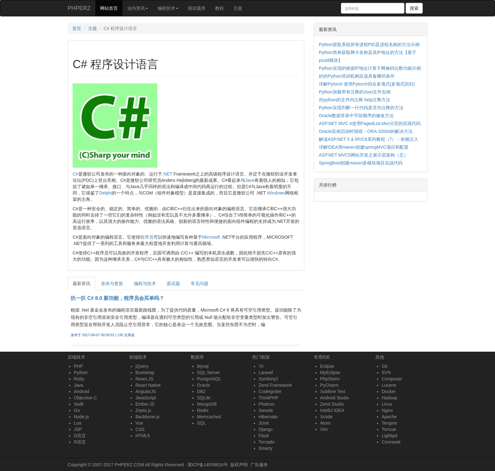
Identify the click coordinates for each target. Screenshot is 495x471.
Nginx (387, 410)
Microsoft (211, 237)
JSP (78, 429)
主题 (237, 8)
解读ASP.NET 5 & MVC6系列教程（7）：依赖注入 (368, 139)
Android (81, 391)
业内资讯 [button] (137, 8)
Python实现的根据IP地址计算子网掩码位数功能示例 (370, 68)
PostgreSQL (209, 378)
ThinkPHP (268, 397)
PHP (78, 366)
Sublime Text (332, 391)
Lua (77, 423)
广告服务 (259, 464)
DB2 (201, 391)
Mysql (203, 366)
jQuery (141, 366)
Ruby (79, 378)
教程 (219, 8)
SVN (386, 372)
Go (77, 410)
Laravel (266, 372)
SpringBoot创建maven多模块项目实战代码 (361, 162)
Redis (202, 410)
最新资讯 (81, 283)
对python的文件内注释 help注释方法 (354, 99)
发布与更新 (112, 283)
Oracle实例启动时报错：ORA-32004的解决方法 (366, 131)
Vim (324, 429)
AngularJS (145, 391)
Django (265, 429)
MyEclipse (330, 372)
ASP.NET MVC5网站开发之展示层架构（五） (363, 155)
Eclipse (327, 366)
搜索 (414, 8)
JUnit (264, 423)
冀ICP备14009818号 (208, 464)
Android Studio (334, 397)
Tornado (267, 441)
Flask (264, 435)
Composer (392, 378)
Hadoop (389, 397)
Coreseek (391, 441)
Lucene (389, 385)
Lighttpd (389, 435)
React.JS (144, 378)
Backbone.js (147, 416)
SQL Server (208, 372)
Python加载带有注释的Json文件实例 (355, 91)
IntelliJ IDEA (332, 410)
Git (384, 366)
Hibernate (268, 416)
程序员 (146, 237)
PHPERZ (79, 8)
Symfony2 (268, 378)
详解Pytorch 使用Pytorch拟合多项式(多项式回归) (367, 83)
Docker (389, 391)
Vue (139, 423)
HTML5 (142, 435)
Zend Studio (332, 404)
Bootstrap (144, 372)
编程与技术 (145, 283)
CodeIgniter (270, 391)
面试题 (173, 283)
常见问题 (199, 283)
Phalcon (267, 404)
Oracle (203, 385)
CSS (140, 429)
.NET (167, 173)
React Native (148, 385)
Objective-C (85, 397)
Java (249, 180)
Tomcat (389, 429)
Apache (389, 416)
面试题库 (197, 8)
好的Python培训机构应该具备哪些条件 (357, 76)
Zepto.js (143, 410)
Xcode (326, 416)
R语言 (80, 441)
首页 (76, 28)
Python (81, 372)
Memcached (209, 416)
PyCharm (329, 385)
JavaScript (145, 397)
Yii (261, 366)
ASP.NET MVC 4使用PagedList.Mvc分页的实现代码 (369, 123)
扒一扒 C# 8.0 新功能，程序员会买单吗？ (117, 298)
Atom (325, 423)
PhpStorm (330, 378)
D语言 (80, 435)
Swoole (266, 410)
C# (75, 173)
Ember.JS (145, 404)
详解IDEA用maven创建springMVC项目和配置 (364, 147)
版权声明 (239, 464)
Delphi (105, 192)
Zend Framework (275, 385)
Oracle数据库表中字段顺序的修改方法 (356, 115)
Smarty (265, 448)
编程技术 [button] (168, 8)
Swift (78, 404)
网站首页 (111, 8)
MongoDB (207, 404)
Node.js (81, 416)
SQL (201, 423)
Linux (387, 404)
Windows (276, 192)
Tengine (389, 423)
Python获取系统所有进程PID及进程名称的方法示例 (369, 44)
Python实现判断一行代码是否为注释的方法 (361, 107)
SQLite (204, 397)
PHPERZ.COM (129, 464)
